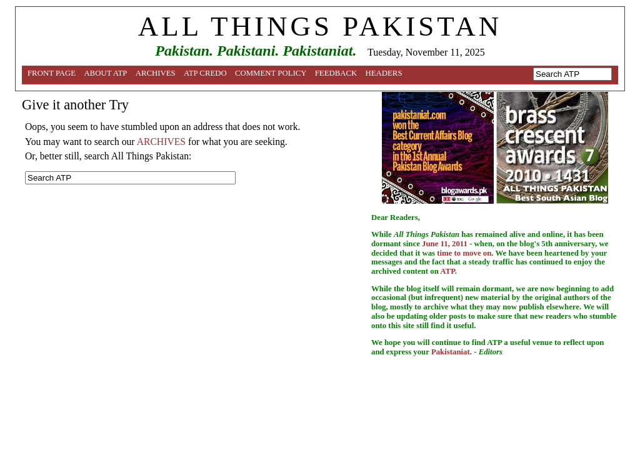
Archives (156, 73)
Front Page (52, 73)
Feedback (336, 73)
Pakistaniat (450, 352)
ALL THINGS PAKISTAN (320, 26)
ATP (447, 271)
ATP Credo (205, 73)
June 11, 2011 (445, 243)
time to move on (464, 253)
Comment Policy (271, 73)
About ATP (105, 73)
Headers (384, 73)
